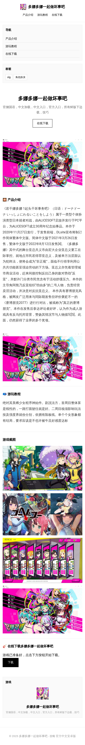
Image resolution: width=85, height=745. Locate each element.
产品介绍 (28, 14)
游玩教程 (42, 14)
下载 (10, 662)
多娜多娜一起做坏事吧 (42, 7)
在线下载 (57, 14)
